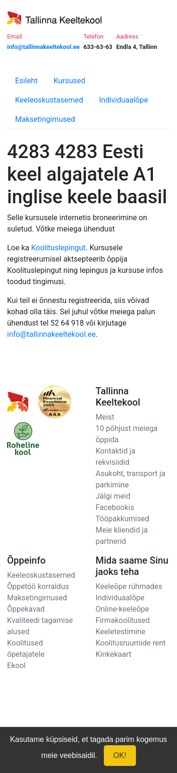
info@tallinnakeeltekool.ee (51, 334)
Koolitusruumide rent (131, 642)
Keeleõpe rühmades (129, 586)
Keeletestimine (121, 631)
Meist (105, 417)
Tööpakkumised (122, 518)
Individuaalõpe (123, 100)
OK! (119, 755)
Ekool (16, 665)
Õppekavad (26, 609)
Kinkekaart (114, 654)
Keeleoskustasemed (49, 100)
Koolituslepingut (58, 247)
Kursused (69, 80)
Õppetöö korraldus (38, 586)
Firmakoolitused (123, 620)
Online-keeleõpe (122, 609)
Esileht (26, 80)
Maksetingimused (45, 119)
